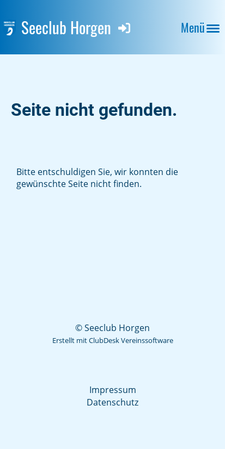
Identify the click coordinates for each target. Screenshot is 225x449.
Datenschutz (112, 402)
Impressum (112, 390)
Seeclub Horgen (66, 27)
